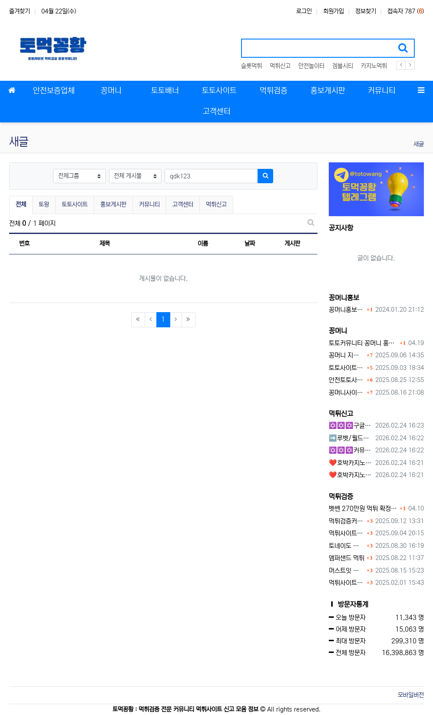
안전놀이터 (311, 66)
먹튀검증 (341, 497)
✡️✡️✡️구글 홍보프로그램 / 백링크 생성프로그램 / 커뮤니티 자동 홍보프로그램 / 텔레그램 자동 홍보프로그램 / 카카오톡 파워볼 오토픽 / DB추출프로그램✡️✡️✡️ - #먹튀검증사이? (350, 425)
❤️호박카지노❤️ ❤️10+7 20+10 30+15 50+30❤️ (350, 463)
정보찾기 (365, 11)
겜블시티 (342, 66)
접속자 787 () (405, 11)
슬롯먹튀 (251, 66)
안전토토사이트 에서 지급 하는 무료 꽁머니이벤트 (347, 380)
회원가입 (333, 11)
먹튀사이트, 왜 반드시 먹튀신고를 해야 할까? (347, 533)
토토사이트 (75, 204)
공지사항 (341, 228)
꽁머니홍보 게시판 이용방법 (347, 309)
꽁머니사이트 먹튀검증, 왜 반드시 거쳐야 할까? (347, 392)
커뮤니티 (149, 204)
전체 (21, 204)
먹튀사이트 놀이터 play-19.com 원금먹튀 (347, 582)
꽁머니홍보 (344, 298)
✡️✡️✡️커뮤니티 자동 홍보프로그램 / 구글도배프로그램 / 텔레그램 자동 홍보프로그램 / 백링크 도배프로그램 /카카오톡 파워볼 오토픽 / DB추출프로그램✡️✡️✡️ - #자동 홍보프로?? (350, 450)
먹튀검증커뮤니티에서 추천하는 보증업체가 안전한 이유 (347, 521)
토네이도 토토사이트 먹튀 (347, 546)
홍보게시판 (113, 204)
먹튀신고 (280, 66)
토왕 (44, 204)
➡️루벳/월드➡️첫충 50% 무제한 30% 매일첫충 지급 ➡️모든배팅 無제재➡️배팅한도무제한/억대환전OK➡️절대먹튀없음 (350, 438)
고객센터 (182, 204)
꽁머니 (338, 331)
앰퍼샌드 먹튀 (346, 558)
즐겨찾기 (19, 11)
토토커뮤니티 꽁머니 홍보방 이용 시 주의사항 (363, 343)
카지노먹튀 (374, 66)
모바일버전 (411, 695)
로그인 (304, 11)
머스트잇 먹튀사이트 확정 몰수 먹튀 (347, 570)
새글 (418, 144)
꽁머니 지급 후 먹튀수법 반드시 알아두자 (347, 355)
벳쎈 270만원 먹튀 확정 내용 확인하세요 (363, 508)
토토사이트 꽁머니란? (347, 368)
